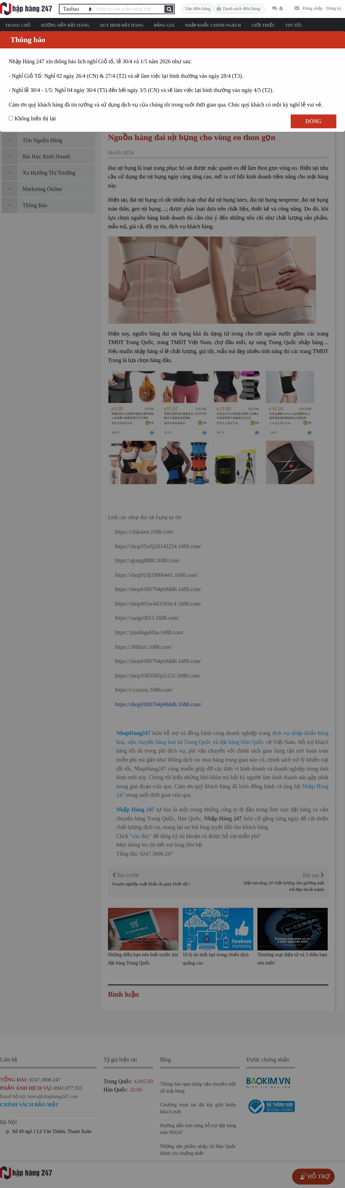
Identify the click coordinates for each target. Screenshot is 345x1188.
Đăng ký (334, 8)
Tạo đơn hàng (197, 8)
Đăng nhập (313, 8)
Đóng (313, 121)
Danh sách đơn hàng (241, 8)
